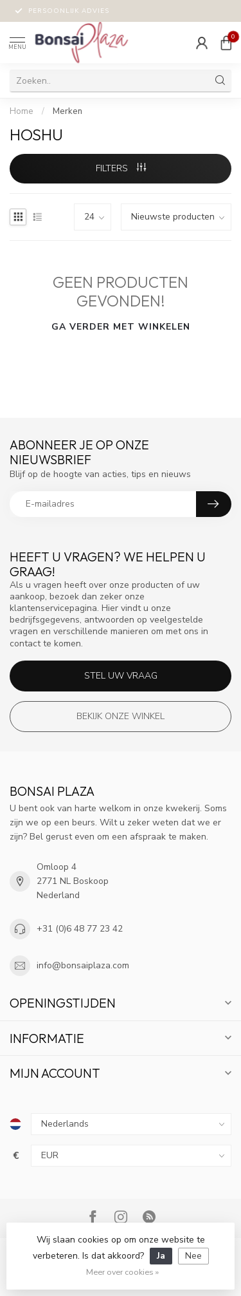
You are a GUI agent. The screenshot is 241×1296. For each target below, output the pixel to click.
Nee (193, 1256)
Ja (161, 1256)
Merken (67, 111)
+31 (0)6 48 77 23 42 (80, 929)
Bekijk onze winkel (120, 716)
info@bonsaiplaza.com (83, 965)
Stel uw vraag (120, 676)
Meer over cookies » (122, 1271)
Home (21, 111)
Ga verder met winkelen (120, 327)
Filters (121, 168)
